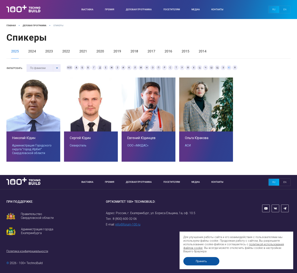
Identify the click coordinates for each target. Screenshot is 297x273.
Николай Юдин (23, 138)
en (284, 9)
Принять (201, 261)
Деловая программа (139, 9)
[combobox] (44, 68)
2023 (49, 51)
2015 (185, 51)
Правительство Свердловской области (37, 216)
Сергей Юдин (80, 138)
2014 (202, 51)
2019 (117, 51)
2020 (100, 51)
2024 (32, 51)
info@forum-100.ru (127, 224)
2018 (134, 51)
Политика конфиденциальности (27, 251)
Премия (109, 9)
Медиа (195, 9)
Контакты (217, 9)
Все (69, 67)
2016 (168, 51)
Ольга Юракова (196, 138)
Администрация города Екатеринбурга (37, 231)
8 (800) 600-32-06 (125, 219)
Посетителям (171, 9)
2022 (66, 51)
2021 (83, 51)
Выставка (87, 9)
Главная (11, 25)
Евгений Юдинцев (141, 138)
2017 (151, 51)
